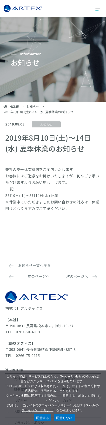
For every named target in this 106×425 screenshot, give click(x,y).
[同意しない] (100, 397)
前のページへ (38, 276)
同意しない (64, 418)
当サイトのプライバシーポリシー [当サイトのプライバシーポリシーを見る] (46, 405)
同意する (42, 418)
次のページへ (77, 276)
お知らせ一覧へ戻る (34, 265)
